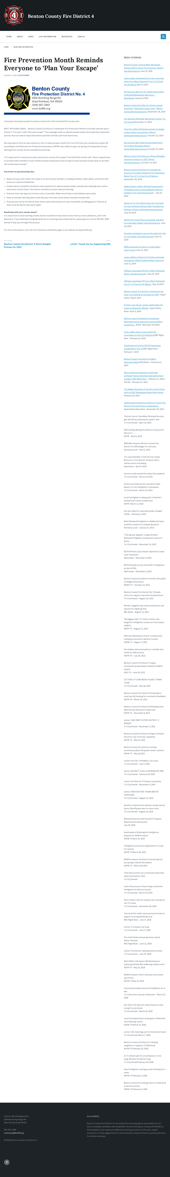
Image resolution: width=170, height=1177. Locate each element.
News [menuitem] (31, 36)
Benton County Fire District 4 (73, 15)
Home (6, 47)
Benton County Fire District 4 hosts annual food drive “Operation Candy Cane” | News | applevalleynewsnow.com (143, 108)
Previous (8, 240)
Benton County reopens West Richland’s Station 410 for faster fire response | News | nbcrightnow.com (143, 67)
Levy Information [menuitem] (47, 36)
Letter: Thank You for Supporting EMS (90, 244)
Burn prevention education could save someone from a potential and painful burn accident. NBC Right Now (143, 375)
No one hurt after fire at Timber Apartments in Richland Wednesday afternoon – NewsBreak (144, 94)
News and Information (23, 47)
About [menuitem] (20, 36)
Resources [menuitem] (66, 36)
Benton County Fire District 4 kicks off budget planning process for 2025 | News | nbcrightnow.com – (144, 159)
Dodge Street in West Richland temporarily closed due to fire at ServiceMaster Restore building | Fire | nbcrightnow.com (143, 189)
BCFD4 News (24, 75)
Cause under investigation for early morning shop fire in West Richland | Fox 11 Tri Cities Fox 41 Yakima (144, 81)
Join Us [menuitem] (81, 36)
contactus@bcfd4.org (14, 1133)
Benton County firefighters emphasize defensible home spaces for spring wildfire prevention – (143, 321)
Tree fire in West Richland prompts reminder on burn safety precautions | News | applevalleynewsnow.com (144, 132)
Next (108, 240)
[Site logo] (14, 24)
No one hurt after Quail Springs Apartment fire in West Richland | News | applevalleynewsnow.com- (143, 145)
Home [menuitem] (9, 36)
